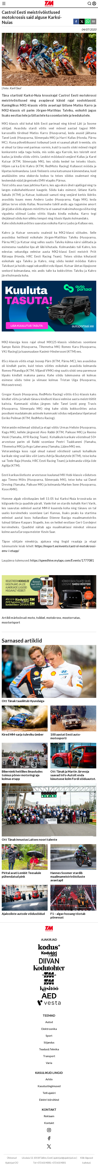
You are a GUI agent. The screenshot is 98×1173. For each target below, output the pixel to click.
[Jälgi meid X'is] (49, 1146)
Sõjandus (49, 1042)
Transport (49, 1056)
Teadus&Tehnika (49, 1049)
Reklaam (49, 1116)
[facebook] (76, 22)
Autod (49, 1022)
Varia (49, 1062)
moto (31, 617)
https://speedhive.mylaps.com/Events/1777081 (62, 560)
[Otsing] (89, 3)
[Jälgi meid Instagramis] (49, 1130)
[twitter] (82, 22)
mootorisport (11, 622)
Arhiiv (49, 1079)
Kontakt (49, 1122)
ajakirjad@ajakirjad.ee (65, 1157)
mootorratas (71, 617)
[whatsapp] (87, 22)
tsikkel (40, 617)
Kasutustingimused (49, 1086)
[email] (93, 22)
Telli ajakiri (49, 1092)
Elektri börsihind (49, 1099)
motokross (53, 617)
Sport (49, 1035)
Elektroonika (49, 1028)
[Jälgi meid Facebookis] (49, 1138)
